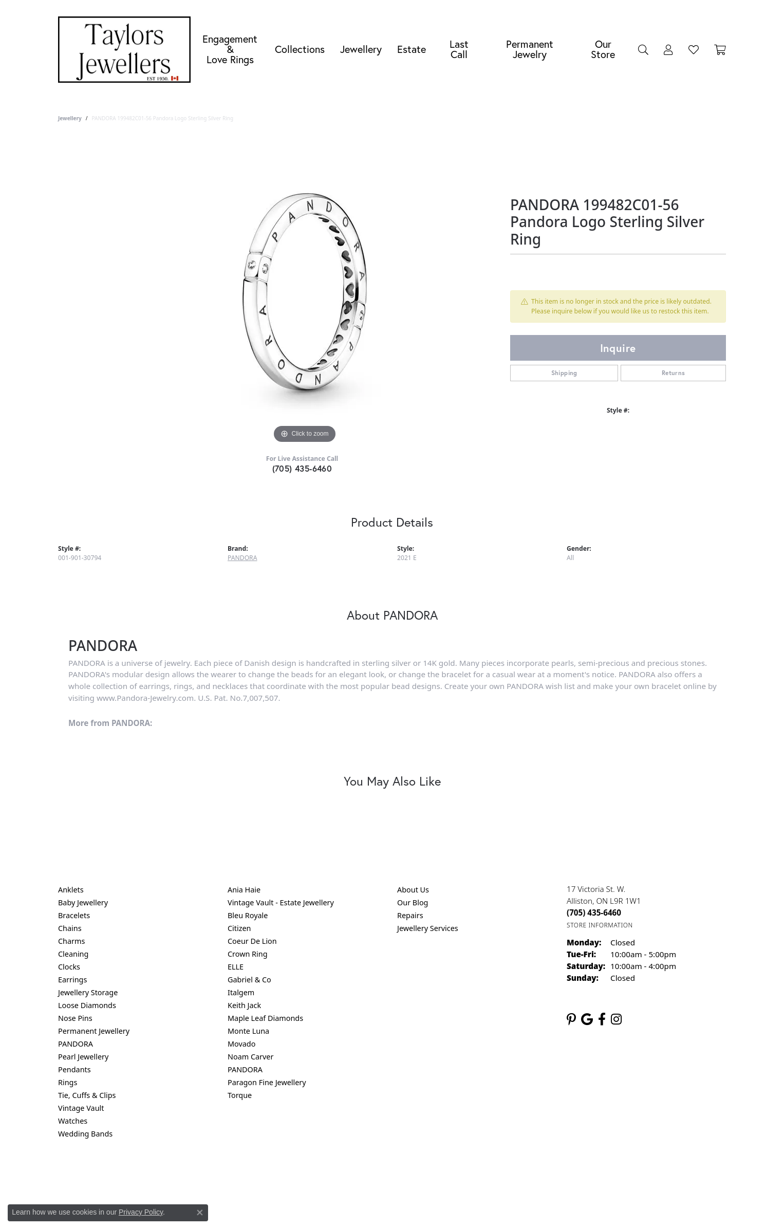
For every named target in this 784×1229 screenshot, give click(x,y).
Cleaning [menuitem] (73, 954)
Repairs (410, 915)
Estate (411, 49)
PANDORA (242, 557)
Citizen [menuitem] (239, 928)
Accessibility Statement (478, 1175)
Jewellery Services (427, 928)
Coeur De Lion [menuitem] (252, 941)
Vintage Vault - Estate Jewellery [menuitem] (281, 902)
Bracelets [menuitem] (74, 915)
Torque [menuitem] (240, 1095)
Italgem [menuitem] (241, 992)
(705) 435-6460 (302, 468)
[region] (305, 292)
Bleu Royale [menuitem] (248, 915)
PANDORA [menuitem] (75, 1044)
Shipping (564, 373)
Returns (673, 373)
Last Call (459, 49)
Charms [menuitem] (71, 941)
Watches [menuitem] (72, 1121)
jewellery (70, 118)
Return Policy (289, 1175)
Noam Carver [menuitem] (250, 1057)
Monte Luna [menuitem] (248, 1031)
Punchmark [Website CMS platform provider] (411, 1208)
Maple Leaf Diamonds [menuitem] (265, 1018)
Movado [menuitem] (241, 1044)
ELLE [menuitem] (236, 967)
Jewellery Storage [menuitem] (88, 992)
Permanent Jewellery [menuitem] (93, 1031)
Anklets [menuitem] (71, 890)
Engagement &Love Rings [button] (229, 49)
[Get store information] (600, 925)
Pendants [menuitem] (74, 1069)
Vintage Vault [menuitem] (81, 1108)
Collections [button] (300, 49)
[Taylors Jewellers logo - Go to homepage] (127, 49)
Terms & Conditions (403, 1175)
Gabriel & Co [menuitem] (249, 979)
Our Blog (412, 902)
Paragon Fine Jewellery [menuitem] (267, 1082)
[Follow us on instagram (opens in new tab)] (616, 1019)
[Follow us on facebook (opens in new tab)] (602, 1019)
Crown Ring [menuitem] (248, 954)
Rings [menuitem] (67, 1082)
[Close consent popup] (200, 1212)
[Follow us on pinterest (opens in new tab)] (571, 1019)
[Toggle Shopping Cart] (720, 49)
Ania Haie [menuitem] (244, 890)
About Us (413, 890)
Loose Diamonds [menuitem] (87, 1005)
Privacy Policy (342, 1175)
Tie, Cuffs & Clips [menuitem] (87, 1095)
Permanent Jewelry (529, 49)
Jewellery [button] (361, 49)
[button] (643, 49)
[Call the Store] (594, 912)
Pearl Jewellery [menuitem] (83, 1057)
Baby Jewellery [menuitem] (83, 902)
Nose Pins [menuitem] (75, 1018)
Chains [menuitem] (70, 928)
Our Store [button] (603, 49)
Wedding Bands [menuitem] (85, 1134)
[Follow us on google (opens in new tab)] (587, 1019)
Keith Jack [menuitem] (244, 1005)
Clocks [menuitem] (69, 967)
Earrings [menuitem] (72, 979)
